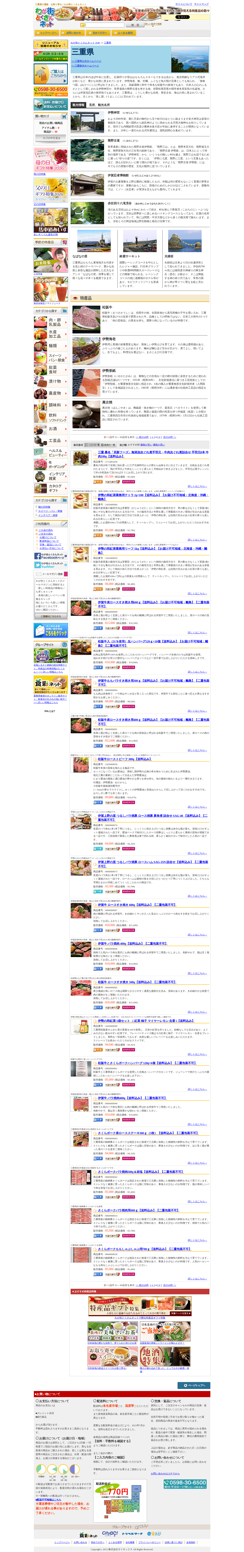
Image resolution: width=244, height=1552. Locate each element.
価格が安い (146, 444)
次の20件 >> (169, 437)
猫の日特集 (44, 507)
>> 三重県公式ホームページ (86, 61)
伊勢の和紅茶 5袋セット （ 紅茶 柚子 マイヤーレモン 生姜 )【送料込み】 (146, 1020)
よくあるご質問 (124, 33)
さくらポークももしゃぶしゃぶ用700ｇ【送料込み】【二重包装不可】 (145, 1249)
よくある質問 (115, 1542)
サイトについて (183, 4)
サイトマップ (201, 4)
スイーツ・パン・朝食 (50, 511)
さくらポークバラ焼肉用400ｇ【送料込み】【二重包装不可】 (139, 1210)
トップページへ (47, 33)
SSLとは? (49, 711)
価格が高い (159, 444)
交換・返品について (50, 544)
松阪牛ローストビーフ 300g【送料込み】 (125, 759)
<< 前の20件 (142, 437)
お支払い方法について (52, 548)
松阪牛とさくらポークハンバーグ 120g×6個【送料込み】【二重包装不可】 (147, 1063)
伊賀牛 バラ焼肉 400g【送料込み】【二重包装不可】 (133, 943)
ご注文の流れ (45, 533)
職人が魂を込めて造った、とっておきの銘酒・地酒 (165, 1368)
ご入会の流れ (45, 530)
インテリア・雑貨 (48, 515)
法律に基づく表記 (173, 1542)
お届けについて (48, 537)
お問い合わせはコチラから (165, 1473)
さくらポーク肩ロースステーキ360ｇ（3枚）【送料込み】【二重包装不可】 (148, 1133)
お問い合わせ (72, 33)
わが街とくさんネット (44, 17)
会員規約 (190, 1542)
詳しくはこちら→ (197, 486)
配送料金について (49, 541)
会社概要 (130, 1542)
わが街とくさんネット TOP (85, 42)
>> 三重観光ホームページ (85, 65)
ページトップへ (193, 1385)
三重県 (107, 42)
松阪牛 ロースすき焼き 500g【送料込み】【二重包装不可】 (137, 982)
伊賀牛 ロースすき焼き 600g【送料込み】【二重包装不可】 (137, 904)
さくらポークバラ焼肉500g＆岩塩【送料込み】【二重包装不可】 (141, 1171)
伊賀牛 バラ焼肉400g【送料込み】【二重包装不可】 (132, 1098)
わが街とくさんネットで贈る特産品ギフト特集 (140, 1317)
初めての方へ (98, 33)
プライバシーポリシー (149, 1542)
